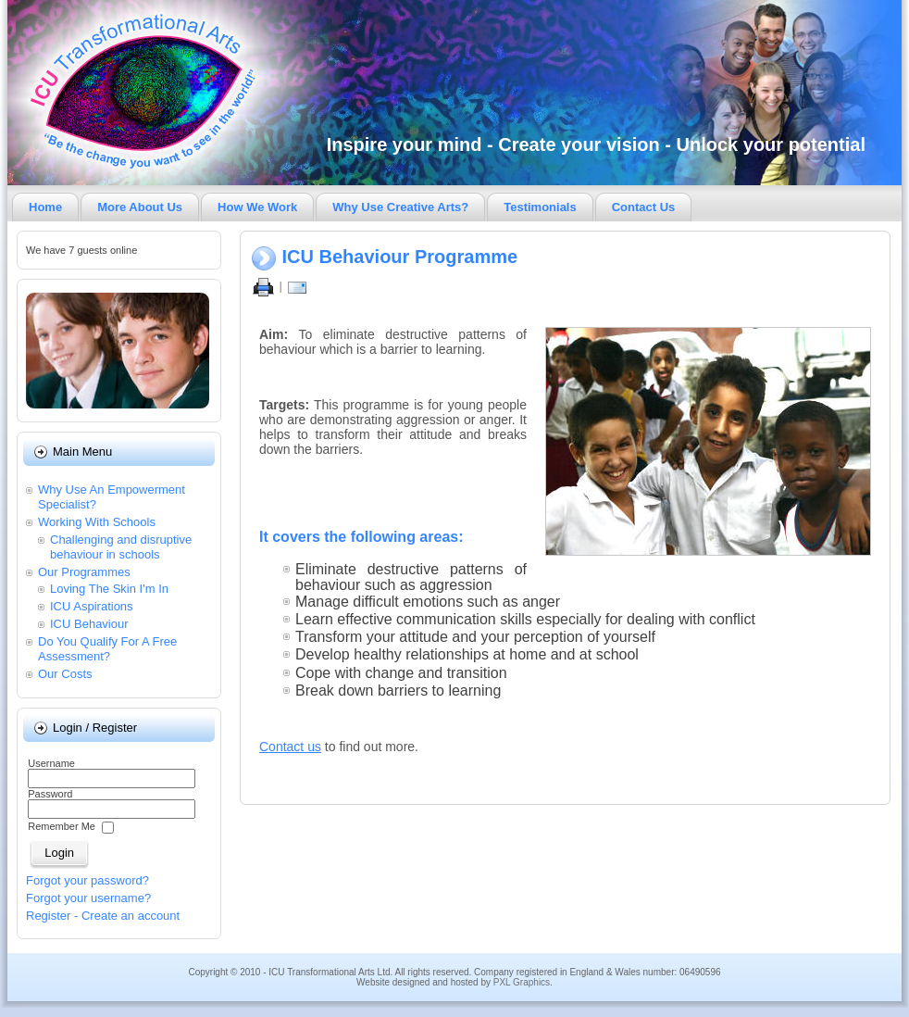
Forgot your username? (88, 898)
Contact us (290, 746)
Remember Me (61, 827)
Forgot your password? (87, 880)
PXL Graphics (521, 982)
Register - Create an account (103, 916)
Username (51, 763)
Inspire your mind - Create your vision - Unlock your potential (596, 144)
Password (50, 793)
